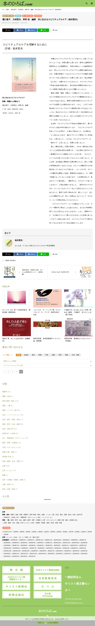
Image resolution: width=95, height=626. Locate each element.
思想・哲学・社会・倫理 (12, 424)
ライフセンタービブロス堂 (13, 365)
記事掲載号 (5, 540)
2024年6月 (24, 545)
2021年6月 (76, 553)
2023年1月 (82, 548)
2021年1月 (32, 556)
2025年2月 (40, 542)
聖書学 (6, 392)
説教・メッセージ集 (11, 410)
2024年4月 (40, 545)
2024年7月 (15, 545)
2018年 (65, 532)
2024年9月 (84, 542)
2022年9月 (34, 551)
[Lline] (43, 30)
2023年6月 (41, 548)
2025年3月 (32, 542)
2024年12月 (57, 542)
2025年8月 (74, 540)
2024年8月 (7, 545)
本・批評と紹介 (27, 16)
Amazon (11, 113)
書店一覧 (17, 113)
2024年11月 (66, 542)
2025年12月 (39, 540)
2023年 (34, 532)
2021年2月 (24, 556)
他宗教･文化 (7, 456)
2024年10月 (75, 542)
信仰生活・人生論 (10, 433)
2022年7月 (51, 551)
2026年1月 (30, 540)
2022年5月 (67, 551)
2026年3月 (14, 540)
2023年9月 (16, 548)
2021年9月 (51, 553)
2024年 (28, 532)
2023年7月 (33, 548)
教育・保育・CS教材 (11, 443)
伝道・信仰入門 (9, 429)
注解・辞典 (8, 484)
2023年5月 (49, 548)
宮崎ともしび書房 (9, 361)
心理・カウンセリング (11, 447)
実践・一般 (7, 406)
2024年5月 (32, 545)
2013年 (6, 534)
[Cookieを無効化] (92, 621)
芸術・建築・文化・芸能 (12, 461)
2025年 (22, 532)
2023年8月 (24, 548)
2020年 (53, 532)
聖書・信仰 (7, 396)
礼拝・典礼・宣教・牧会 (12, 419)
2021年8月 (59, 553)
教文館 (5, 113)
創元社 (18, 16)
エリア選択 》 (8, 355)
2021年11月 (33, 553)
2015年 (83, 532)
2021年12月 (24, 553)
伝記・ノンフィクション (12, 415)
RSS (47, 615)
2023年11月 (83, 545)
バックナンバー (7, 532)
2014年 (89, 532)
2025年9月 (66, 540)
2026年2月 (22, 540)
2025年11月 (48, 540)
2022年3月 (38, 16)
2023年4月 (58, 548)
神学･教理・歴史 (10, 401)
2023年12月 (74, 545)
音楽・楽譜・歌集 (9, 489)
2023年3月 (66, 548)
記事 (6, 466)
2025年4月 (24, 542)
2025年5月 (15, 542)
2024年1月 (65, 545)
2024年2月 (57, 545)
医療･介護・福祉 (8, 16)
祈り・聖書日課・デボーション (15, 438)
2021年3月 (15, 556)
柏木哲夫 (13, 260)
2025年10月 (57, 540)
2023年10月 (7, 548)
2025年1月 (48, 542)
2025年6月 (7, 542)
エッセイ (9, 537)
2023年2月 (74, 548)
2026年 (16, 532)
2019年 (59, 532)
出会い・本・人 (19, 537)
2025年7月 (82, 540)
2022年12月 (7, 551)
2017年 (71, 532)
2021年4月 (7, 556)
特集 (26, 537)
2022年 (40, 532)
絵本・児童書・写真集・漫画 (13, 480)
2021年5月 (84, 553)
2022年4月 (76, 551)
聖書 (5, 475)
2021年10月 (42, 553)
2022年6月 (59, 551)
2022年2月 (7, 553)
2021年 (46, 532)
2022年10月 (25, 551)
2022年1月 (15, 553)
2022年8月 (42, 551)
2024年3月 (48, 545)
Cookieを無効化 (52, 622)
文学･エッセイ (9, 470)
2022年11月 (16, 551)
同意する (41, 622)
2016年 (77, 532)
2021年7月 (67, 553)
